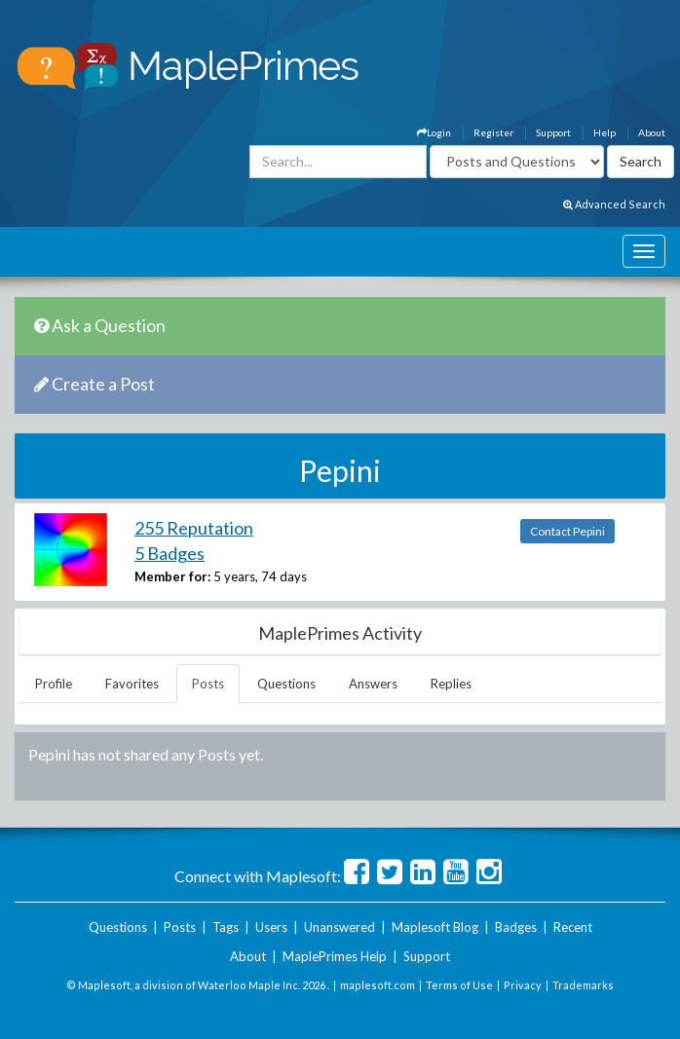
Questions (286, 683)
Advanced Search (614, 204)
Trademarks (583, 985)
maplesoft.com (377, 985)
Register (493, 132)
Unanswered (339, 927)
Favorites (132, 683)
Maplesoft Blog (435, 927)
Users (271, 927)
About (651, 132)
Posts (208, 683)
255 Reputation (193, 527)
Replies (451, 683)
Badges (516, 927)
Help (604, 132)
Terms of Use (459, 985)
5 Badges (169, 553)
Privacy (523, 985)
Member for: (172, 576)
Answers (373, 683)
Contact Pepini (567, 531)
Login (434, 132)
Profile (53, 683)
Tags (225, 927)
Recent (572, 927)
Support (553, 132)
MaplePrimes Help (335, 956)
